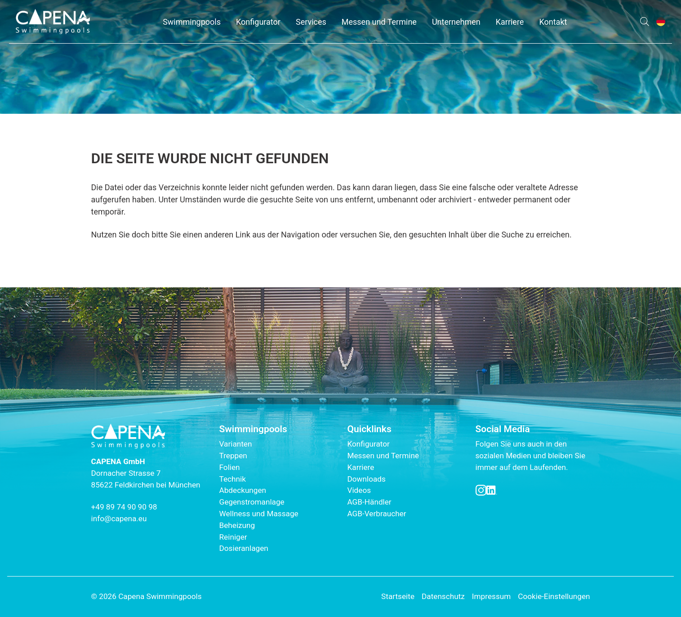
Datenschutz (443, 596)
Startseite (397, 596)
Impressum (491, 596)
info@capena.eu (119, 518)
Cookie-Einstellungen (554, 596)
